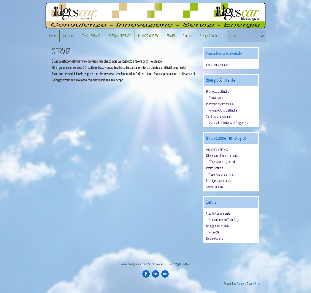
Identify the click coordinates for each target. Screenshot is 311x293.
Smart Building (214, 187)
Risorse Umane (214, 239)
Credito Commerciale (218, 213)
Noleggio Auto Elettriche (222, 110)
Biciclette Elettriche (217, 92)
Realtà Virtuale (214, 168)
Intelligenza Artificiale (218, 181)
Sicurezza (213, 232)
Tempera (241, 283)
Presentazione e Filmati (221, 174)
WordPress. (255, 283)
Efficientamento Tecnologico (224, 220)
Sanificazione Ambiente (219, 117)
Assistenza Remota (217, 149)
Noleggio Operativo (217, 226)
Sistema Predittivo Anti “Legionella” (228, 123)
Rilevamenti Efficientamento (222, 156)
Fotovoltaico (215, 98)
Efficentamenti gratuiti (221, 162)
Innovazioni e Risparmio (220, 104)
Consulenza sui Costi (218, 65)
